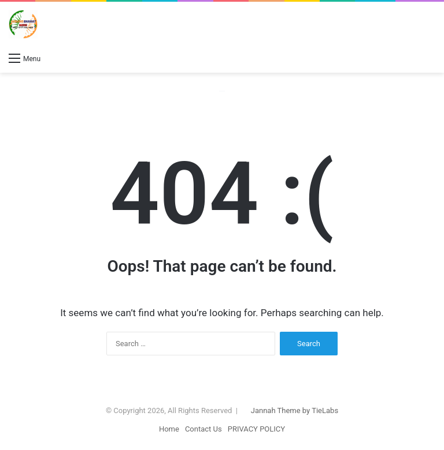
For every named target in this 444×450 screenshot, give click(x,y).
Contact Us (203, 429)
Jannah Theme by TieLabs (294, 410)
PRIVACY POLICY (256, 429)
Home (169, 429)
